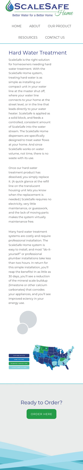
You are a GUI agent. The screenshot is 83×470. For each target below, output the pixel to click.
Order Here (41, 414)
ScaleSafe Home (41, 8)
